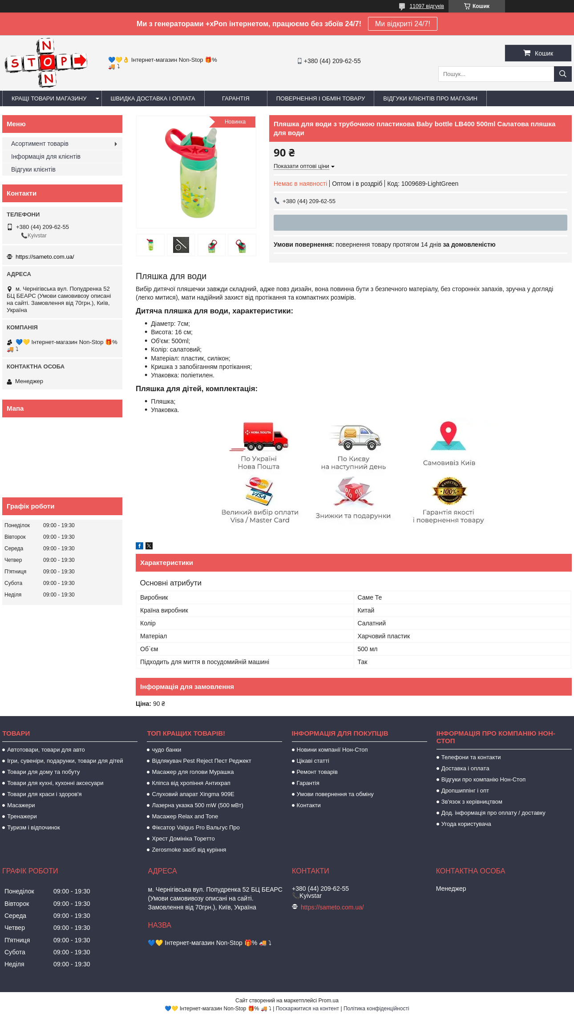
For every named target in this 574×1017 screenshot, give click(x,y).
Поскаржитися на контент (307, 1008)
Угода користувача (466, 824)
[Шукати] (563, 74)
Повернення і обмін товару (320, 98)
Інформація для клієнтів (46, 156)
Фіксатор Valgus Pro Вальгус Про (195, 827)
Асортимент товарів (40, 143)
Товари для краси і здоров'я (44, 794)
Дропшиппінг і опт (465, 790)
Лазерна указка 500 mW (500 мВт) (197, 805)
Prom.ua (329, 1000)
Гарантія (236, 98)
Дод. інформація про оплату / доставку (493, 812)
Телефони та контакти (471, 757)
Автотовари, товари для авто (46, 749)
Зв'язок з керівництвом (471, 801)
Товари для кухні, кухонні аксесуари (55, 783)
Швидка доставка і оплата (153, 98)
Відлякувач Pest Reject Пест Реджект (201, 760)
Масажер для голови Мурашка (193, 772)
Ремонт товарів (317, 772)
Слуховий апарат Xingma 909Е (193, 794)
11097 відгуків (427, 6)
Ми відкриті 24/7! (402, 24)
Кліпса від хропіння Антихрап (191, 783)
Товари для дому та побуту (43, 772)
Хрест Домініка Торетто (183, 838)
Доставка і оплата (465, 768)
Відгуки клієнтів (33, 169)
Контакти (309, 805)
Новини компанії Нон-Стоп (332, 749)
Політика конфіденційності (376, 1008)
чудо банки (166, 749)
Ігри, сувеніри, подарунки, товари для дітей (65, 760)
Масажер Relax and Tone (185, 816)
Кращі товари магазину (49, 98)
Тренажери (22, 816)
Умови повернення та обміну (335, 794)
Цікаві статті (313, 760)
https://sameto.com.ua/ (45, 256)
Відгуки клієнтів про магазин (430, 98)
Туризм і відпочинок (33, 827)
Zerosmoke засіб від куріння (189, 849)
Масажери (21, 805)
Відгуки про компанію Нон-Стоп (483, 779)
